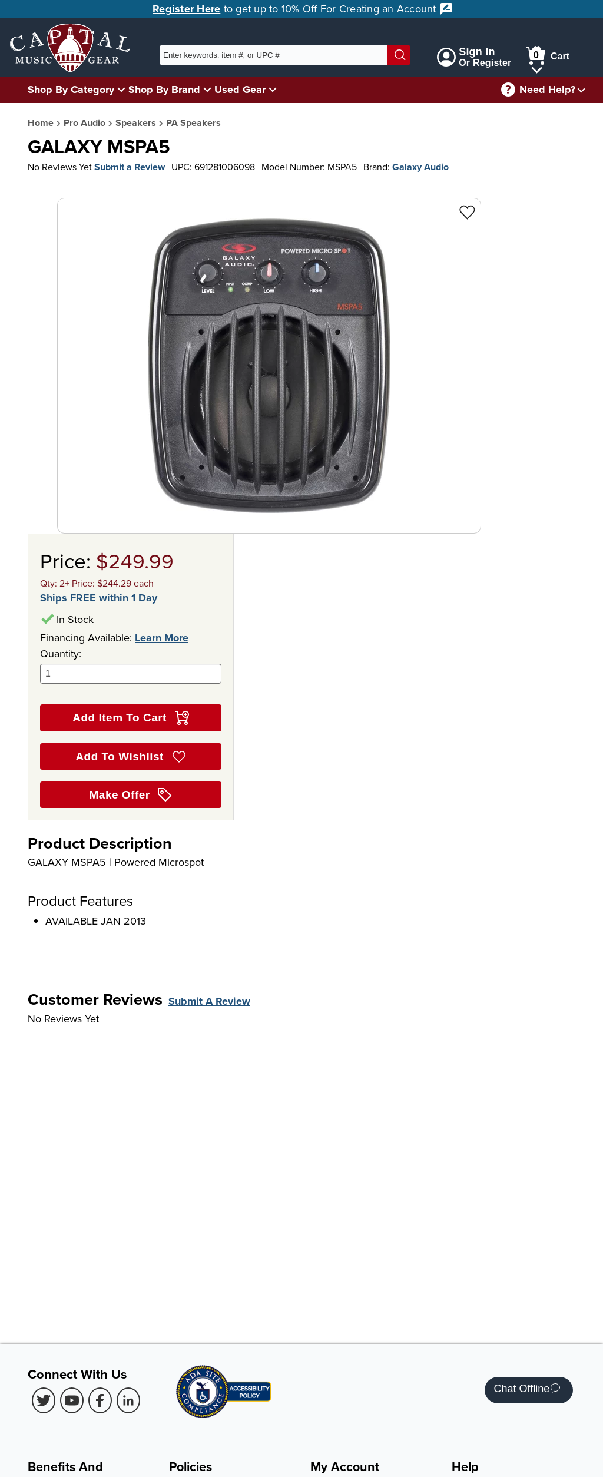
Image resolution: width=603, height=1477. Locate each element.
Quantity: (130, 665)
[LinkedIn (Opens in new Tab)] (128, 1400)
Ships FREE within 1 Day (98, 598)
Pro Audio (84, 123)
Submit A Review (209, 1001)
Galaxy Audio (420, 167)
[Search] (398, 55)
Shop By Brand (164, 89)
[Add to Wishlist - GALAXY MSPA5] (467, 211)
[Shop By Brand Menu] (207, 89)
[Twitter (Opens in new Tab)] (43, 1400)
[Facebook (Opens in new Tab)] (100, 1400)
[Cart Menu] (536, 68)
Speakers (135, 123)
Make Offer (131, 795)
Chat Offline (526, 1390)
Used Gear (240, 89)
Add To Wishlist (130, 757)
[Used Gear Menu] (273, 89)
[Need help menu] (581, 90)
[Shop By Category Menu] (121, 89)
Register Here (186, 9)
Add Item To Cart (130, 718)
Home (41, 123)
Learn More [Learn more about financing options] (161, 637)
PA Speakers (193, 123)
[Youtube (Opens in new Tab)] (72, 1400)
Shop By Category (71, 89)
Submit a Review (129, 167)
